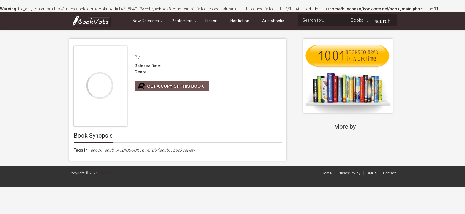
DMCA (372, 173)
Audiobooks (275, 20)
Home (327, 173)
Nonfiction (241, 20)
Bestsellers (184, 20)
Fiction (213, 20)
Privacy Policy (349, 173)
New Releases (148, 20)
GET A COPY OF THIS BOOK (175, 86)
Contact (389, 173)
